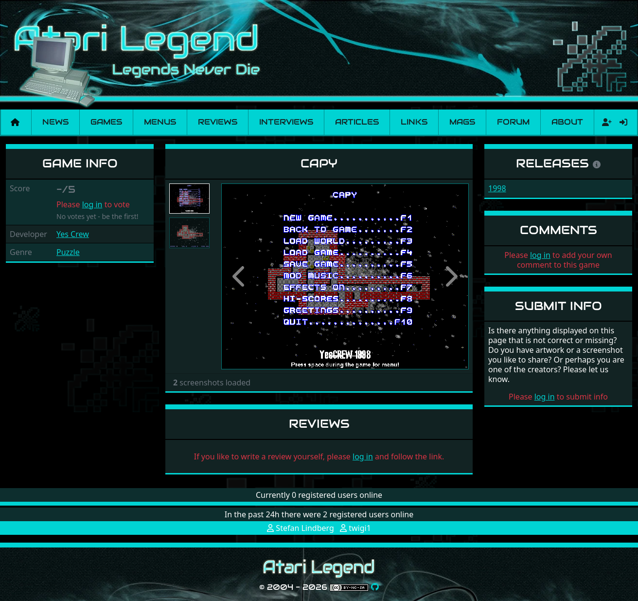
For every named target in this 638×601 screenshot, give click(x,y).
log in (92, 204)
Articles (357, 122)
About (567, 122)
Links (414, 122)
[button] (239, 276)
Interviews (286, 122)
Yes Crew (72, 234)
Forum (513, 122)
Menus (160, 122)
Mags (462, 122)
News (55, 122)
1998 (497, 188)
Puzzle (68, 252)
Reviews (217, 122)
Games (106, 122)
